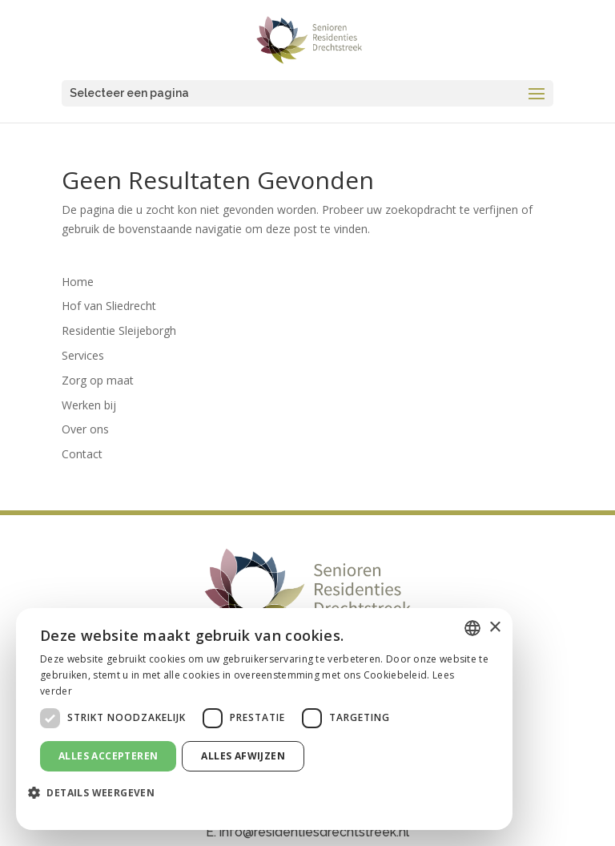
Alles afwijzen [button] (243, 756)
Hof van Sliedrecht (109, 305)
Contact (82, 453)
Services (83, 355)
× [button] (494, 628)
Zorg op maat (98, 380)
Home (78, 281)
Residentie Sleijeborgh (119, 330)
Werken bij (89, 405)
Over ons (85, 429)
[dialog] (264, 719)
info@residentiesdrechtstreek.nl (314, 832)
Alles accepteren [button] (108, 756)
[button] (97, 793)
